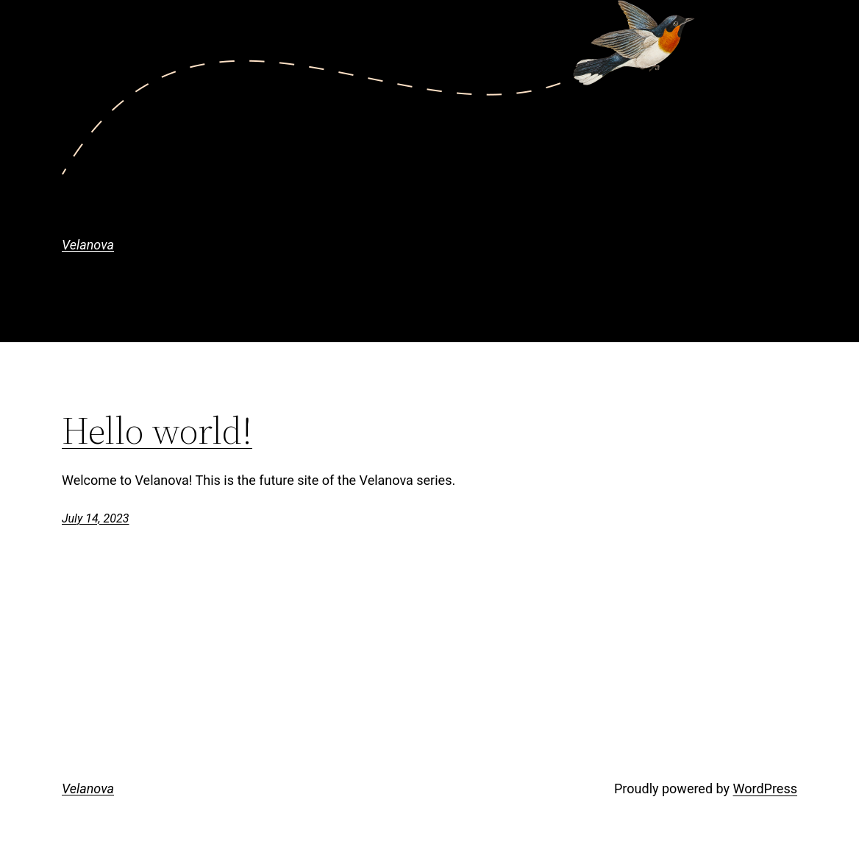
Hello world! (157, 430)
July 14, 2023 (95, 518)
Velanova (88, 244)
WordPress (765, 788)
